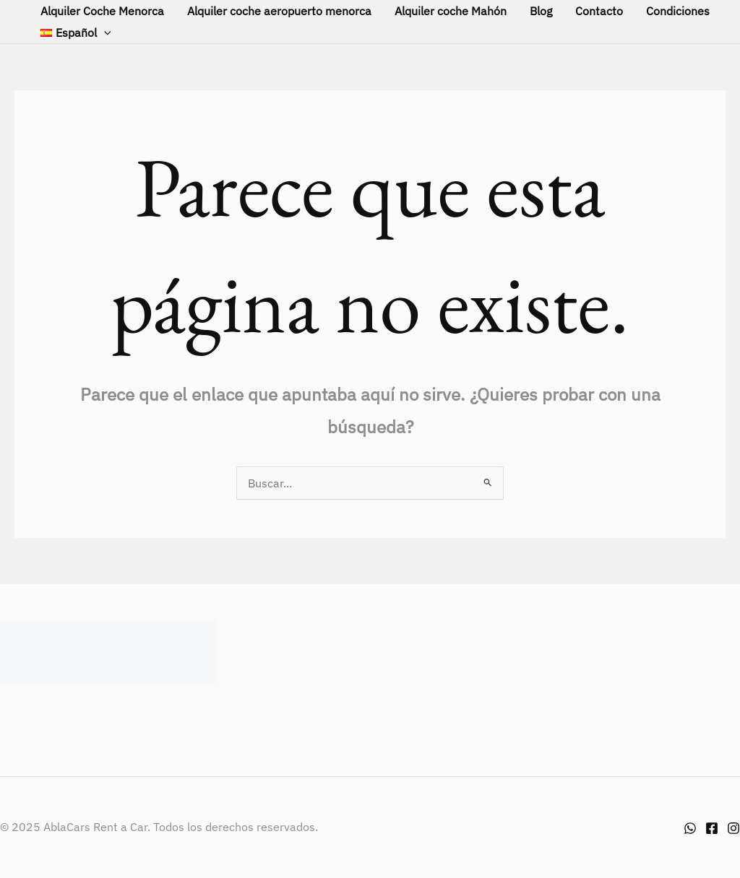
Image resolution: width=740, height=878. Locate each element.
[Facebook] (711, 828)
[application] (104, 32)
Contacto (599, 11)
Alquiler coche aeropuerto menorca (279, 11)
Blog (541, 11)
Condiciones (678, 11)
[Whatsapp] (690, 828)
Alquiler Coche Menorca (102, 11)
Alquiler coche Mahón (451, 11)
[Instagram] (733, 828)
